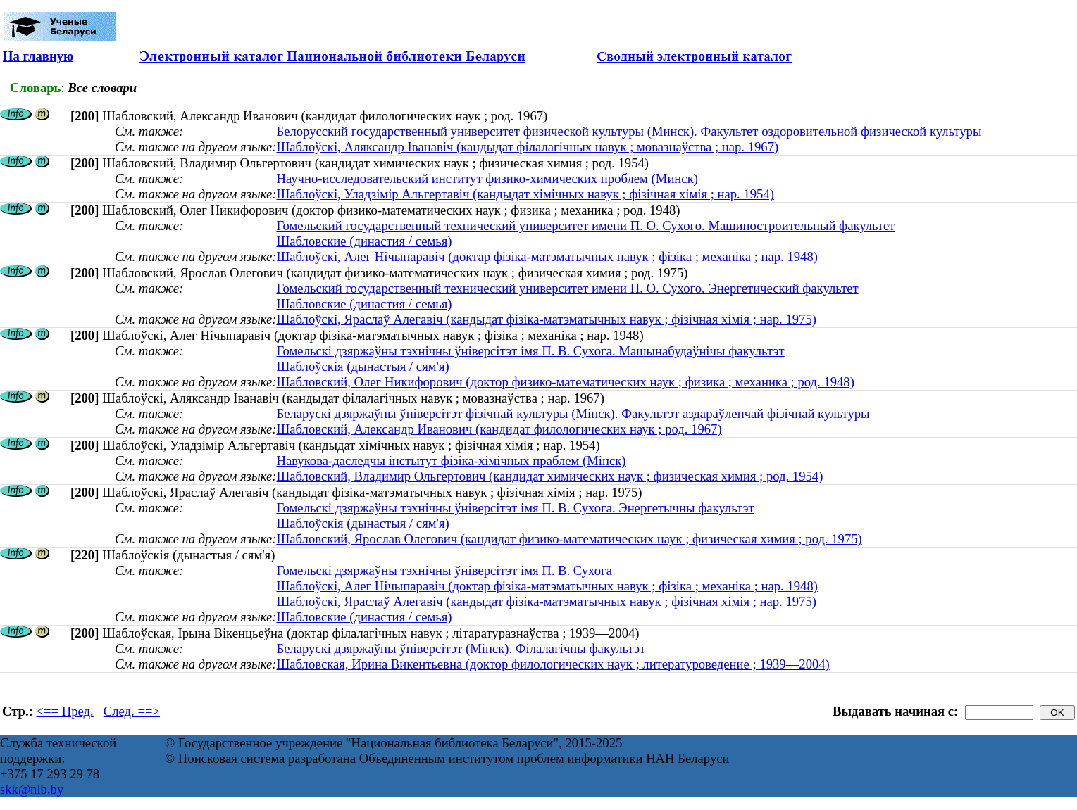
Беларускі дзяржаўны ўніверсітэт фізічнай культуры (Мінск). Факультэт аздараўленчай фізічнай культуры (572, 413)
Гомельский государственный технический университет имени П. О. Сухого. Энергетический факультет (567, 288)
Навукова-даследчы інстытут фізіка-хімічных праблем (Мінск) (450, 460)
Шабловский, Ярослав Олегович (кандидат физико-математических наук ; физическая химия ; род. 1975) (568, 538)
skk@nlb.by (31, 789)
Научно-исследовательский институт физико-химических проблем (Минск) (486, 178)
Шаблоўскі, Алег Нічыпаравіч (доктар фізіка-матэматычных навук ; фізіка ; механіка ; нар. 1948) (547, 256)
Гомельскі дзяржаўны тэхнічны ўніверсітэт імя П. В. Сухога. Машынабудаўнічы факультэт (530, 350)
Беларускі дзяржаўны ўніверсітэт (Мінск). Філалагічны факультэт (460, 648)
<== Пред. (65, 711)
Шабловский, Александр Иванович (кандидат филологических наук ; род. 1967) (498, 429)
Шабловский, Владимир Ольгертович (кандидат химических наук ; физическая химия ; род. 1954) (549, 476)
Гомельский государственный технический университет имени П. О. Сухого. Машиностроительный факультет (585, 225)
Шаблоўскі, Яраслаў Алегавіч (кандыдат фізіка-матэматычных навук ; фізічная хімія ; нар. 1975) (546, 319)
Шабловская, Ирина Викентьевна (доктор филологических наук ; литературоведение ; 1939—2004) (552, 664)
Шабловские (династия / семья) (364, 241)
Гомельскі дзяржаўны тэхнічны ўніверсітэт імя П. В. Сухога (444, 570)
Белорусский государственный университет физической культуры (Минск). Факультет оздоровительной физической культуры (628, 131)
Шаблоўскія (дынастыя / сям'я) (362, 366)
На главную (38, 56)
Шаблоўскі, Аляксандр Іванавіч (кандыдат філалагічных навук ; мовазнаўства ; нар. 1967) (527, 146)
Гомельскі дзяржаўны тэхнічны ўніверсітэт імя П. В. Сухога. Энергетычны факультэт (515, 507)
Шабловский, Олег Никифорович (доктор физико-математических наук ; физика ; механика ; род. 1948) (565, 381)
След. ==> (132, 711)
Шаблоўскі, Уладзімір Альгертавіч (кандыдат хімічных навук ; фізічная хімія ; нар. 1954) (525, 193)
